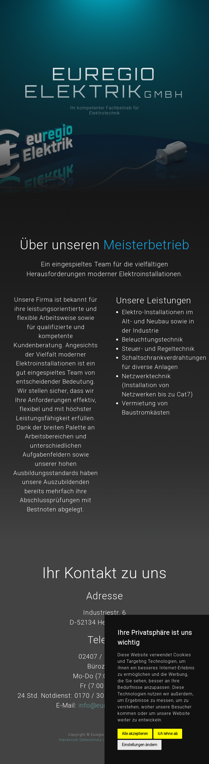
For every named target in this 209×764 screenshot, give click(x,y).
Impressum (68, 740)
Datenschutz (91, 740)
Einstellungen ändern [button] (139, 745)
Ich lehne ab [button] (168, 733)
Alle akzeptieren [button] (135, 733)
